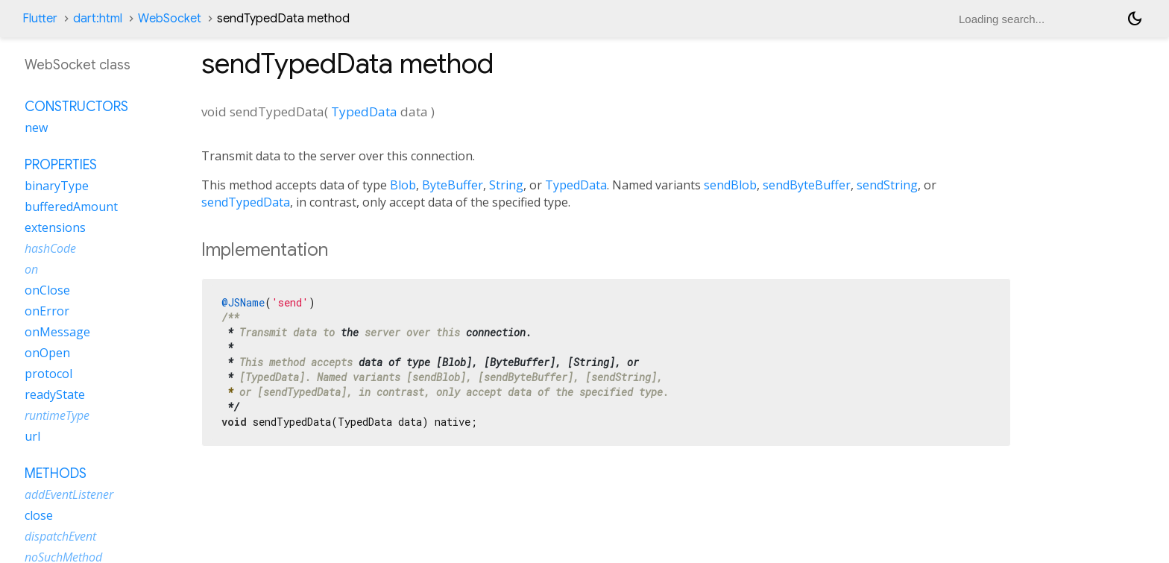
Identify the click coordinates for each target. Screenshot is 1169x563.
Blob (403, 185)
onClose (47, 290)
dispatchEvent (60, 536)
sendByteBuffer (807, 185)
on (31, 269)
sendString (887, 185)
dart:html (97, 18)
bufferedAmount (71, 206)
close (39, 515)
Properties (61, 165)
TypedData (364, 111)
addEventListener (69, 494)
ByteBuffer (452, 185)
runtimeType (57, 415)
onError (47, 311)
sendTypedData (245, 202)
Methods (55, 473)
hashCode (50, 248)
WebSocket (169, 18)
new (36, 127)
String (506, 185)
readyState (55, 394)
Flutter (39, 18)
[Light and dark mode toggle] (1135, 19)
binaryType (57, 185)
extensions (55, 227)
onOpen (47, 353)
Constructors (76, 106)
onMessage (57, 332)
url (32, 436)
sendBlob (730, 185)
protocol (48, 373)
